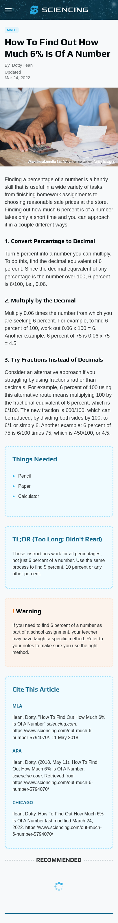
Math (11, 30)
